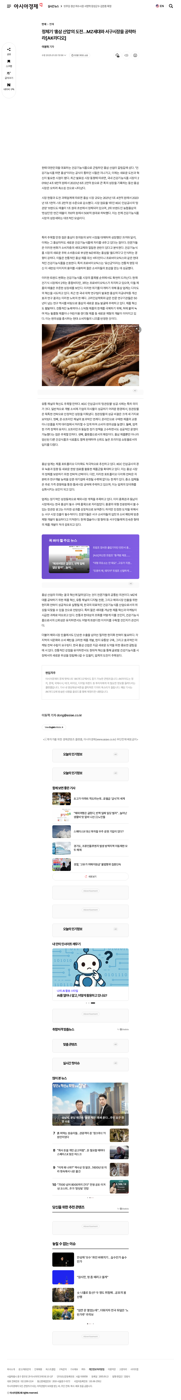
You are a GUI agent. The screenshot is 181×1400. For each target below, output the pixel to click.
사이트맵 (134, 1369)
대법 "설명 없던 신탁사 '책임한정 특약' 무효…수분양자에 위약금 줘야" (100, 1312)
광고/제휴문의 (24, 1369)
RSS (83, 1369)
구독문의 (63, 1369)
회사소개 (11, 1369)
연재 (44, 24)
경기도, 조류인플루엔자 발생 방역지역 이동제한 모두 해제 (101, 848)
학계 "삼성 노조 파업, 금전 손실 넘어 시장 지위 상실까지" (102, 1295)
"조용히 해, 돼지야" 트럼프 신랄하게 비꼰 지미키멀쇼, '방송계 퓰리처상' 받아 (112, 570)
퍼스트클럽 (50, 1369)
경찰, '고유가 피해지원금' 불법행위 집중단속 (97, 864)
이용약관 (112, 1369)
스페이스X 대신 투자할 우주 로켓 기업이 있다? (98, 831)
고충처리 (123, 1369)
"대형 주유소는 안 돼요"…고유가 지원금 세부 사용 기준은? (112, 563)
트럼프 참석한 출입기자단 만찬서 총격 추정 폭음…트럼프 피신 (112, 547)
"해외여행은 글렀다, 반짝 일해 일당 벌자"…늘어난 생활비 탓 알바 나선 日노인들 (100, 815)
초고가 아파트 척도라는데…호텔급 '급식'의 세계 (99, 798)
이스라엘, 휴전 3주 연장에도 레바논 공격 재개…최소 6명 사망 (102, 1277)
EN (160, 6)
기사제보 (74, 1369)
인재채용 (38, 1369)
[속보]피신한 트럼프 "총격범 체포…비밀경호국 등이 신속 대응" (112, 555)
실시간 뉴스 (53, 6)
